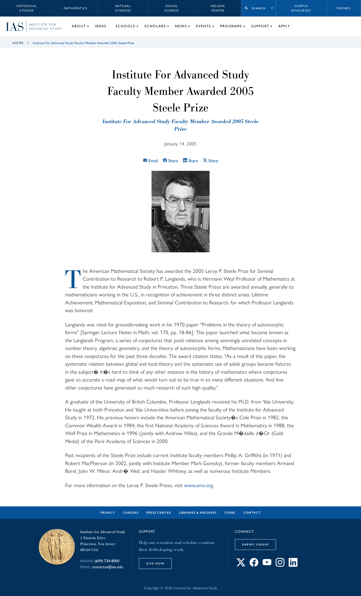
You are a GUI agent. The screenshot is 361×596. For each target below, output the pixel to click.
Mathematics (75, 8)
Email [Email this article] (150, 160)
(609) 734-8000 (107, 560)
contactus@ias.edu (107, 566)
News (181, 26)
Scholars (155, 26)
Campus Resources (301, 8)
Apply (284, 26)
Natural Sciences (123, 8)
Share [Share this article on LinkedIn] (190, 160)
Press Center (158, 512)
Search (258, 8)
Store (230, 512)
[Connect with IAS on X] (241, 565)
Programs (231, 26)
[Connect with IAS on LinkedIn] (293, 565)
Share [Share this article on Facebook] (170, 160)
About (79, 26)
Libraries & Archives (198, 512)
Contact (252, 512)
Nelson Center (218, 8)
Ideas (101, 26)
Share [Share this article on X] (210, 160)
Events (203, 26)
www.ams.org (198, 485)
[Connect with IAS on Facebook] (254, 565)
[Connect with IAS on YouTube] (267, 565)
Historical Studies (27, 8)
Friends (344, 8)
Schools (125, 26)
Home (18, 43)
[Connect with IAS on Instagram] (280, 565)
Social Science (171, 8)
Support (260, 26)
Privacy (108, 512)
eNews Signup (255, 544)
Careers (130, 512)
